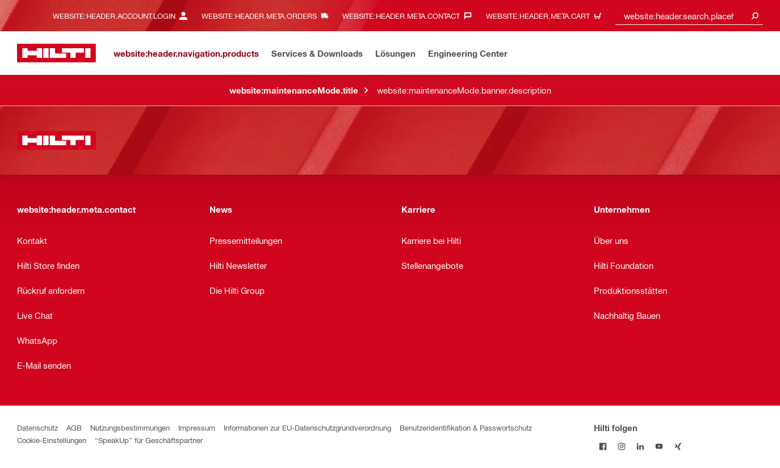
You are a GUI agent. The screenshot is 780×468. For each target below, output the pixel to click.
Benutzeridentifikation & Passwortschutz (466, 427)
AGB (74, 427)
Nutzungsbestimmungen (130, 427)
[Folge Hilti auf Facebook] (603, 446)
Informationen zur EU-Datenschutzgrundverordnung (307, 427)
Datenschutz (37, 427)
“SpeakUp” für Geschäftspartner (149, 440)
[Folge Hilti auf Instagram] (622, 446)
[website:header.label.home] (56, 53)
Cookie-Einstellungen (51, 440)
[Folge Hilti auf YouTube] (659, 446)
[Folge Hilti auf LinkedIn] (640, 446)
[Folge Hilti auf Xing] (678, 446)
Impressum (196, 427)
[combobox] (689, 15)
